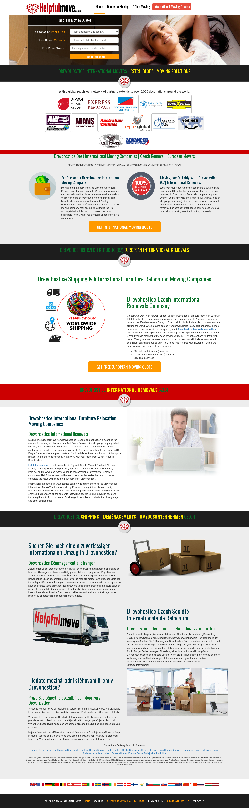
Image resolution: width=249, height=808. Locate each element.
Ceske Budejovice (47, 750)
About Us (98, 801)
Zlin (191, 750)
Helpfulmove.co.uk (38, 465)
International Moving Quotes (172, 6)
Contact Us (198, 801)
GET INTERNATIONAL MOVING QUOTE (124, 227)
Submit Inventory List (178, 801)
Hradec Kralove (80, 750)
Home (99, 6)
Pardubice (161, 753)
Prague (33, 750)
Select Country (50, 31)
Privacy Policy (155, 801)
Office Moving (141, 6)
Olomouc (62, 750)
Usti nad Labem (103, 753)
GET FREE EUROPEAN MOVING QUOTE (124, 367)
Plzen (161, 750)
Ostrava (116, 753)
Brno (69, 750)
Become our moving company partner (125, 801)
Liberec (185, 750)
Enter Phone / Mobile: (53, 48)
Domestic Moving (118, 6)
